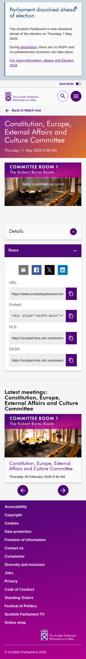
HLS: (13, 327)
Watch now (26, 110)
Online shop (15, 623)
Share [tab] (13, 250)
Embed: (15, 305)
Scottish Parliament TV (24, 614)
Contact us (14, 548)
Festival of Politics (21, 606)
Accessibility (16, 507)
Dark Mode (70, 84)
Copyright (13, 515)
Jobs (9, 573)
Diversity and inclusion (25, 565)
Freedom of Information (25, 540)
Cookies (12, 523)
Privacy (11, 581)
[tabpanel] (43, 314)
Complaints (15, 556)
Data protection (18, 531)
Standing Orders (19, 598)
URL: (13, 283)
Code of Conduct (19, 589)
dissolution (29, 47)
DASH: (14, 349)
